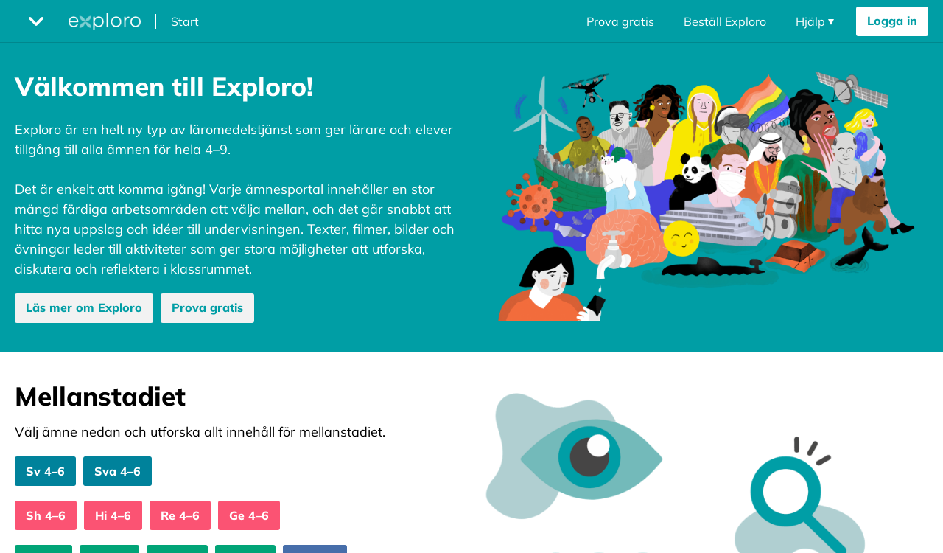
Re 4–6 (180, 515)
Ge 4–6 (249, 515)
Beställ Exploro (725, 21)
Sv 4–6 (45, 471)
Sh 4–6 (46, 515)
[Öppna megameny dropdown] (36, 21)
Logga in (892, 20)
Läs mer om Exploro (84, 307)
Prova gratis (620, 21)
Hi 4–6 (113, 515)
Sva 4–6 (117, 471)
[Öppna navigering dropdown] (815, 21)
